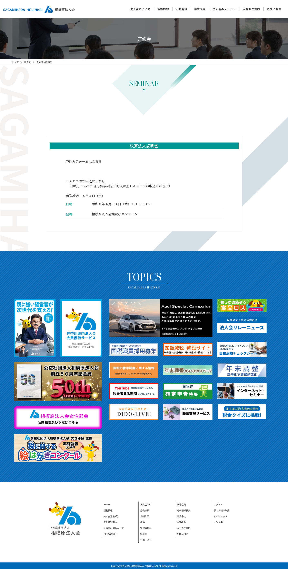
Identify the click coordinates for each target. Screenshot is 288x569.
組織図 (143, 533)
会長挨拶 (144, 510)
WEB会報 (181, 522)
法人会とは (145, 504)
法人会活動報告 (111, 516)
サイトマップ (220, 516)
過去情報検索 (183, 510)
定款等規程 (145, 528)
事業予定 (200, 9)
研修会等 (181, 9)
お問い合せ (274, 9)
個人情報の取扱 (221, 510)
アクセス (218, 504)
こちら (97, 161)
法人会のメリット (224, 9)
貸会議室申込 (110, 522)
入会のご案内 (251, 9)
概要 (142, 522)
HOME (106, 504)
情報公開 (144, 516)
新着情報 (107, 510)
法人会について (140, 9)
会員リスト (145, 539)
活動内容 (163, 9)
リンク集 (218, 522)
